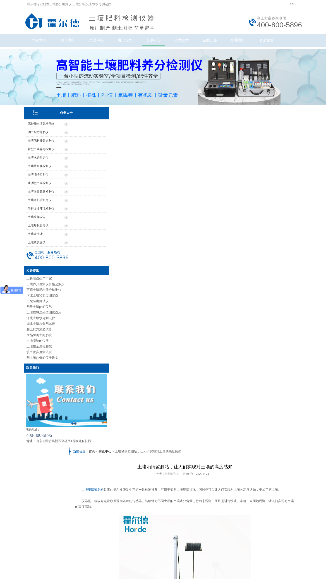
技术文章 (191, 42)
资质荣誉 (281, 42)
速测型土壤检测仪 (43, 178)
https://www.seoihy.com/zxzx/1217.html (127, 311)
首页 (102, 106)
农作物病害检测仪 (107, 399)
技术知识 (221, 505)
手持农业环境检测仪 (44, 203)
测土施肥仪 (175, 129)
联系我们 (251, 42)
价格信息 (128, 505)
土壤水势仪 (270, 399)
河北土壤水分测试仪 (44, 312)
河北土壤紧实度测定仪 (45, 289)
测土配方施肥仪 (41, 127)
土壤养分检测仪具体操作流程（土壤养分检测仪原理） (229, 417)
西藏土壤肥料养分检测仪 (47, 284)
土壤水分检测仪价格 (98, 484)
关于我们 (72, 42)
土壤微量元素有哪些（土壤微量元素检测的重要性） (227, 461)
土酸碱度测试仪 (41, 295)
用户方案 (132, 42)
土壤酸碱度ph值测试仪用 (47, 306)
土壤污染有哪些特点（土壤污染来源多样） (114, 424)
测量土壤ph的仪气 (42, 301)
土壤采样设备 (40, 211)
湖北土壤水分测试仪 (44, 318)
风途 (82, 565)
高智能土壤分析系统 (44, 119)
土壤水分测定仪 (41, 153)
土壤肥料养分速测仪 (44, 136)
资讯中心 (161, 42)
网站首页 (42, 42)
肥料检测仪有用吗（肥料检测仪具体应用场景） (117, 454)
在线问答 (221, 42)
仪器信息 (104, 505)
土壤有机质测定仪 (43, 194)
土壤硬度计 (38, 228)
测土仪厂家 (91, 476)
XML (293, 4)
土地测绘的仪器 (41, 335)
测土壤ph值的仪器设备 (45, 352)
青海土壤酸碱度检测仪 (207, 469)
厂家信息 (151, 505)
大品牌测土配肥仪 (42, 329)
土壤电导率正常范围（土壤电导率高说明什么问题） (120, 439)
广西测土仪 (199, 476)
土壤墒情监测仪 (41, 169)
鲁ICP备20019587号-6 (109, 544)
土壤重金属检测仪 (43, 161)
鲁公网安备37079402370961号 (149, 544)
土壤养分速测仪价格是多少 (49, 278)
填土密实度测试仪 (42, 346)
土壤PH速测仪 (216, 399)
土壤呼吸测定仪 (41, 220)
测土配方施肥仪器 (42, 323)
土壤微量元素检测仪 (44, 186)
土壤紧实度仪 (40, 236)
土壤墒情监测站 (103, 145)
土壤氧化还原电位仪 (161, 399)
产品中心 (102, 42)
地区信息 (174, 505)
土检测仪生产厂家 (42, 272)
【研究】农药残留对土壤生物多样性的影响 (221, 454)
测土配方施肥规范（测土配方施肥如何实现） (115, 417)
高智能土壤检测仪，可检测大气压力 (116, 320)
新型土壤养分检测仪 (44, 144)
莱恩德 (96, 565)
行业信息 (198, 505)
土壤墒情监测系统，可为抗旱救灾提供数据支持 (260, 320)
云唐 (88, 565)
